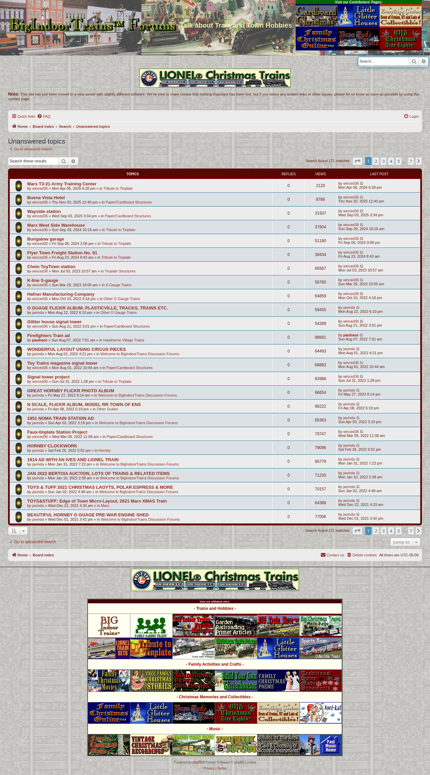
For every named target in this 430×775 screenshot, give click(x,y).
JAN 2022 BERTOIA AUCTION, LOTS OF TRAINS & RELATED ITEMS (98, 473)
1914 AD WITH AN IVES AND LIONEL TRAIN (73, 459)
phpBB (197, 762)
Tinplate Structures (120, 271)
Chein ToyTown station (51, 266)
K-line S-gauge (42, 280)
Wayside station (44, 211)
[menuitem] (43, 116)
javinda (38, 312)
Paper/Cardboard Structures (128, 202)
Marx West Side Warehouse (56, 225)
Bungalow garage (45, 239)
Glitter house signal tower (54, 321)
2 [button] (376, 161)
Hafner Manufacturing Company (60, 294)
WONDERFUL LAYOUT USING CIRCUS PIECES (76, 349)
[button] (357, 161)
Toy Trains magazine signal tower (62, 363)
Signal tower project (48, 376)
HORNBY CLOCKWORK (52, 445)
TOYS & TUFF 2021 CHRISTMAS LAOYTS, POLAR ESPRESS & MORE (100, 487)
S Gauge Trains (118, 285)
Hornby (105, 450)
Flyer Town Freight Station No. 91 (62, 252)
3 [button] (383, 161)
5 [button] (398, 161)
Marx (105, 506)
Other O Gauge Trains (122, 299)
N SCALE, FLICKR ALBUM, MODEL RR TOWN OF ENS (84, 404)
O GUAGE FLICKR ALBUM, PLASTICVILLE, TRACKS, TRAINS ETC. (97, 307)
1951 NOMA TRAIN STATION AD (60, 418)
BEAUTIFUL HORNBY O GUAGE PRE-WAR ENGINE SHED (87, 514)
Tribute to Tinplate (118, 188)
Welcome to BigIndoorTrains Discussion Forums (139, 354)
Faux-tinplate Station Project (57, 432)
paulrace (39, 340)
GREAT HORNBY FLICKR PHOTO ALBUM (70, 390)
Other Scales (107, 409)
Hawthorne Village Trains (123, 340)
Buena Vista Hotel (46, 197)
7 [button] (411, 161)
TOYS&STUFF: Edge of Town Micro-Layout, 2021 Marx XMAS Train (97, 501)
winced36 (40, 188)
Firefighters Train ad (48, 335)
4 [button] (391, 161)
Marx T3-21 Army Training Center (61, 183)
